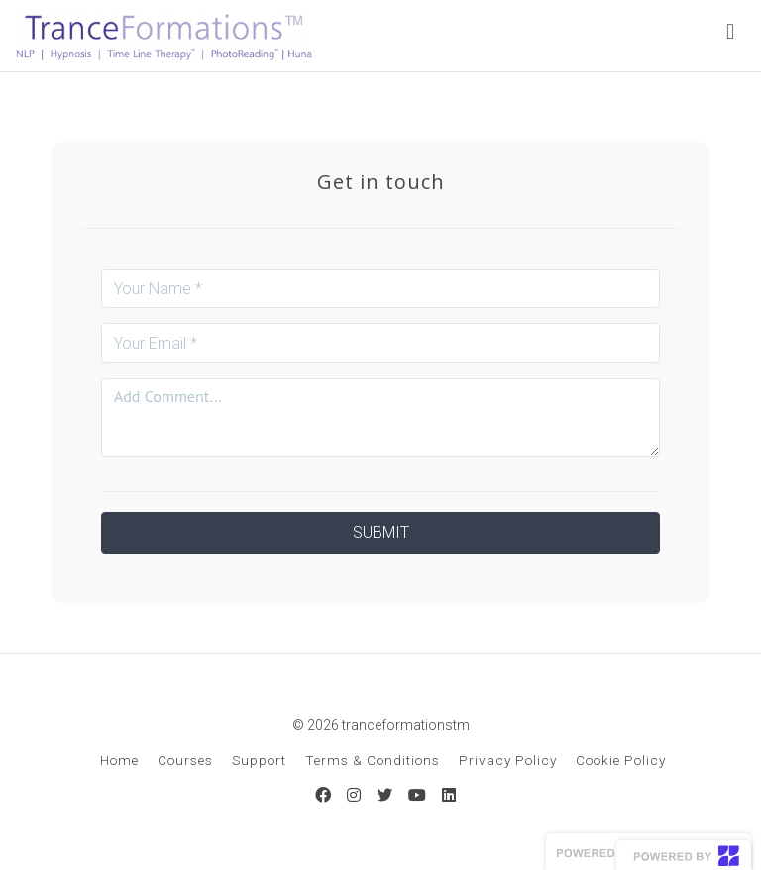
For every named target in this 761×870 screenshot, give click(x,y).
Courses (185, 760)
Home (119, 760)
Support (259, 760)
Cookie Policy (621, 760)
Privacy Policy (508, 760)
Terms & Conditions (372, 760)
